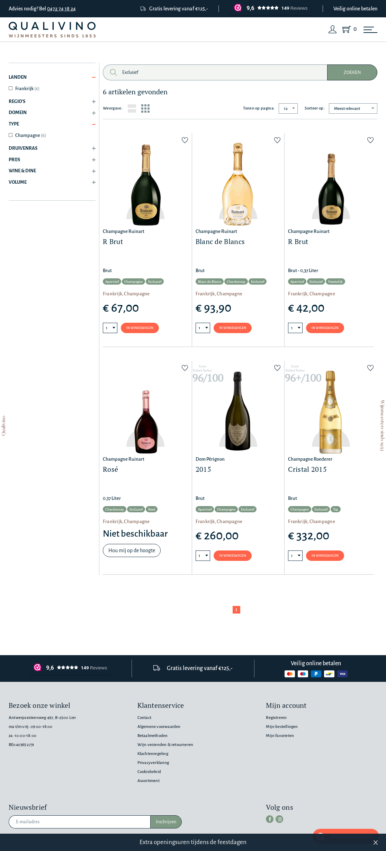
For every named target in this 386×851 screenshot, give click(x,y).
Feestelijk (335, 282)
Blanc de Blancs (209, 282)
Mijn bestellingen (282, 726)
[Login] (333, 29)
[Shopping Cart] (348, 29)
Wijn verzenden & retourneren (165, 745)
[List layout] (132, 108)
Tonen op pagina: (259, 108)
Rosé (151, 509)
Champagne (30, 135)
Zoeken (352, 72)
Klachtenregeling (152, 754)
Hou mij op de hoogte (131, 550)
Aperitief (112, 282)
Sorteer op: (315, 108)
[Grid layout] (145, 108)
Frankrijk (27, 88)
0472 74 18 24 (61, 8)
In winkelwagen (139, 328)
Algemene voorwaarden (159, 726)
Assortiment (148, 781)
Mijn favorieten (280, 735)
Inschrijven (166, 821)
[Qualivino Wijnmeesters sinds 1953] (52, 29)
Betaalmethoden (152, 735)
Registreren (276, 717)
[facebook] (269, 819)
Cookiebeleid (149, 772)
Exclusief (154, 282)
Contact (144, 717)
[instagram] (279, 819)
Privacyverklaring (153, 763)
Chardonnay (236, 282)
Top (335, 509)
